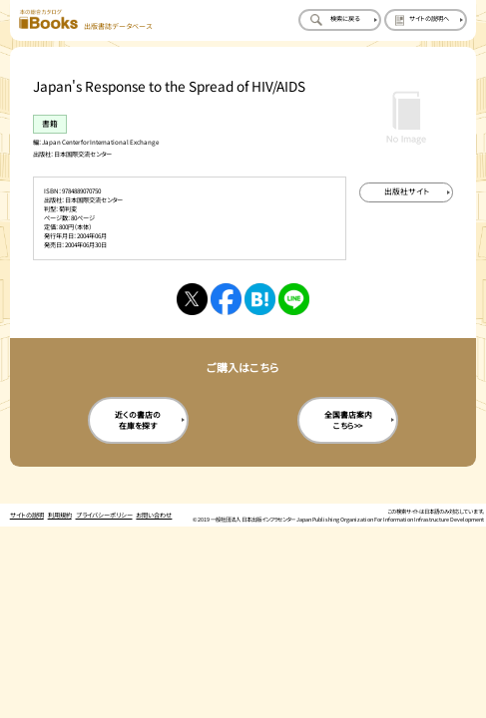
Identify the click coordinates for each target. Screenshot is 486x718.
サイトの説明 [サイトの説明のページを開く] (27, 515)
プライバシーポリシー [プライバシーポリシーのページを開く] (104, 515)
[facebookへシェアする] (226, 298)
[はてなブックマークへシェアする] (259, 298)
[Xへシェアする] (192, 298)
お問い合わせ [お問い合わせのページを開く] (154, 515)
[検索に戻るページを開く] (339, 20)
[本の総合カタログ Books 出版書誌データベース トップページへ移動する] (85, 20)
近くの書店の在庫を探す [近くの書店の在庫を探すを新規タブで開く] (138, 420)
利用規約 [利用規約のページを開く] (60, 515)
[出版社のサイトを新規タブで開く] (406, 191)
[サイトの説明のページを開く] (425, 20)
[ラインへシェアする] (293, 298)
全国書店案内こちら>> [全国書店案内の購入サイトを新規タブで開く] (348, 420)
